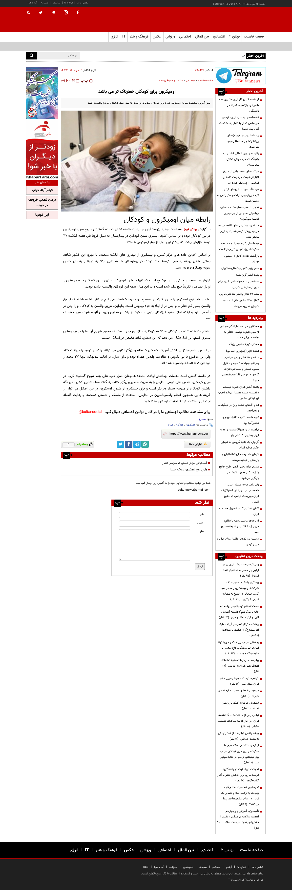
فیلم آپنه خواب (42, 190)
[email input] (154, 524)
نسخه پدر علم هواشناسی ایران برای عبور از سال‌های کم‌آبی (238, 284)
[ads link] (240, 75)
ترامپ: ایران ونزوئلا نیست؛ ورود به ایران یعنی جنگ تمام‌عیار (239, 432)
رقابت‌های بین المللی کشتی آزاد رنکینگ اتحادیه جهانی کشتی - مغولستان (240, 159)
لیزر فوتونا (42, 215)
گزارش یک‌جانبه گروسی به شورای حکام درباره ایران (240, 445)
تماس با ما (82, 3)
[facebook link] (128, 444)
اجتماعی (190, 80)
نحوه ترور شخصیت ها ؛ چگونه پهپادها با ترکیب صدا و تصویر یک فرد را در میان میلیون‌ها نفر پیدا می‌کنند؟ (240, 796)
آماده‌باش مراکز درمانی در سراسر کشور (184, 463)
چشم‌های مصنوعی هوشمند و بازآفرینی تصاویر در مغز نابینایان (209, 55)
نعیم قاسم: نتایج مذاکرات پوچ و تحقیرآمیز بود (241, 420)
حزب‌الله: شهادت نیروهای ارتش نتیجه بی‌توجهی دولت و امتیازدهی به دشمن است (238, 195)
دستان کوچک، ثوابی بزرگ (244, 344)
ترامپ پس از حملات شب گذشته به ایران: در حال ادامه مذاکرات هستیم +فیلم (238, 721)
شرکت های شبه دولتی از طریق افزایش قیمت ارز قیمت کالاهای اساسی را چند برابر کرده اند (241, 177)
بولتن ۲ (234, 36)
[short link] (189, 434)
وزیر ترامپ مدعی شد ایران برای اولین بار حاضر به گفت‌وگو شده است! (241, 570)
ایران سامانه (237, 880)
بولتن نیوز (190, 229)
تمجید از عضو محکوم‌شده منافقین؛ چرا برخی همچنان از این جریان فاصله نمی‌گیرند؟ (239, 213)
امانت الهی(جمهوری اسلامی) (242, 351)
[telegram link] (137, 444)
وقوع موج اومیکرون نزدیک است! (188, 469)
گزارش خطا (198, 444)
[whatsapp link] (145, 444)
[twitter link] (120, 444)
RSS (145, 867)
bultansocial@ (90, 412)
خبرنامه (45, 3)
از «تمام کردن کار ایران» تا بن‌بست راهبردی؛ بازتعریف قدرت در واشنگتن (239, 105)
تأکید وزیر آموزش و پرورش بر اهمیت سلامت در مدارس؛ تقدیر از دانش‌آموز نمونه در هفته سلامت (238, 819)
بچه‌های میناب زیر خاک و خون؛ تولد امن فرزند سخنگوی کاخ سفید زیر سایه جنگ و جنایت (238, 648)
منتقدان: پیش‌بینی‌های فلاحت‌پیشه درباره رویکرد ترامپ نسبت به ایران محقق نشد (238, 231)
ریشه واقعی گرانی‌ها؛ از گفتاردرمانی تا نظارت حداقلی (238, 736)
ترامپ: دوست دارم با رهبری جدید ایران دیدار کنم (239, 681)
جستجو (216, 867)
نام (202, 514)
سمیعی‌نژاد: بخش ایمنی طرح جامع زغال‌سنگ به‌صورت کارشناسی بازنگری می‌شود (239, 472)
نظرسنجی (188, 867)
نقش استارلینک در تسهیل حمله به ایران (239, 511)
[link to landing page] (241, 19)
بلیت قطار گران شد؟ (247, 275)
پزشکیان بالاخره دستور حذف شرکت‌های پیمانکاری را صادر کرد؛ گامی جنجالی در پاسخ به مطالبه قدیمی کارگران (239, 591)
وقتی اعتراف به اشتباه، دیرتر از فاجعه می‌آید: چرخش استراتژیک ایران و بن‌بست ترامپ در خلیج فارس (240, 493)
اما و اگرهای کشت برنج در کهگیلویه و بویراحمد (238, 408)
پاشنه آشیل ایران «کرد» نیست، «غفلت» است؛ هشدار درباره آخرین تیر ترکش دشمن (238, 393)
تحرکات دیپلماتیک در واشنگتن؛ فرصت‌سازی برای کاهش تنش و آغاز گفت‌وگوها (238, 775)
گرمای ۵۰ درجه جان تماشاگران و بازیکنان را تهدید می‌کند (240, 457)
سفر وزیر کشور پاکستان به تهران (240, 268)
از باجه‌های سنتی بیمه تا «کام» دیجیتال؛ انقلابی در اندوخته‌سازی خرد (240, 526)
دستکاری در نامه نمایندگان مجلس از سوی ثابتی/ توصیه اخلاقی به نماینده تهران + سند (239, 332)
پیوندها (57, 3)
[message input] (154, 545)
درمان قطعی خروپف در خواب (42, 202)
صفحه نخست (254, 36)
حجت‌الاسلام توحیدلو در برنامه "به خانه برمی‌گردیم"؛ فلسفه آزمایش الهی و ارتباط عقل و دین (239, 612)
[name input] (154, 515)
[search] (31, 55)
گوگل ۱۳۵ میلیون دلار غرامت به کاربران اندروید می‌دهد (241, 303)
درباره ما (68, 3)
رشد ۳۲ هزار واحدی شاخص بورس (239, 294)
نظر (202, 531)
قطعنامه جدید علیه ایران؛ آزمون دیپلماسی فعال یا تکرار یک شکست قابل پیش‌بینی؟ (239, 123)
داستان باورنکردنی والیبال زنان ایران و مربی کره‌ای (238, 542)
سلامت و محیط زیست (171, 80)
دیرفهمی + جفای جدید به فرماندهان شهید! (238, 693)
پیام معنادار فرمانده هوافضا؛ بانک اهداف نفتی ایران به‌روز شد (240, 666)
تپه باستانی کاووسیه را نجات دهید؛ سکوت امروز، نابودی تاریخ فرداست (239, 246)
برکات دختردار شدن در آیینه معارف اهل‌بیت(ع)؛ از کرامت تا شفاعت (239, 630)
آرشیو (229, 867)
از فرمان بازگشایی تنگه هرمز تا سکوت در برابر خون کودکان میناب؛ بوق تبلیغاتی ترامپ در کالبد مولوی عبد (239, 754)
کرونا (170, 425)
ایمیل (200, 523)
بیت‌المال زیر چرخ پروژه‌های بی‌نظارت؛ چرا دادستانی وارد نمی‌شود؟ (243, 141)
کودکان (179, 425)
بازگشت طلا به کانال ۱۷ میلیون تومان (241, 259)
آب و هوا (32, 3)
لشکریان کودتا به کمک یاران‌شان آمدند (240, 706)
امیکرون (190, 425)
